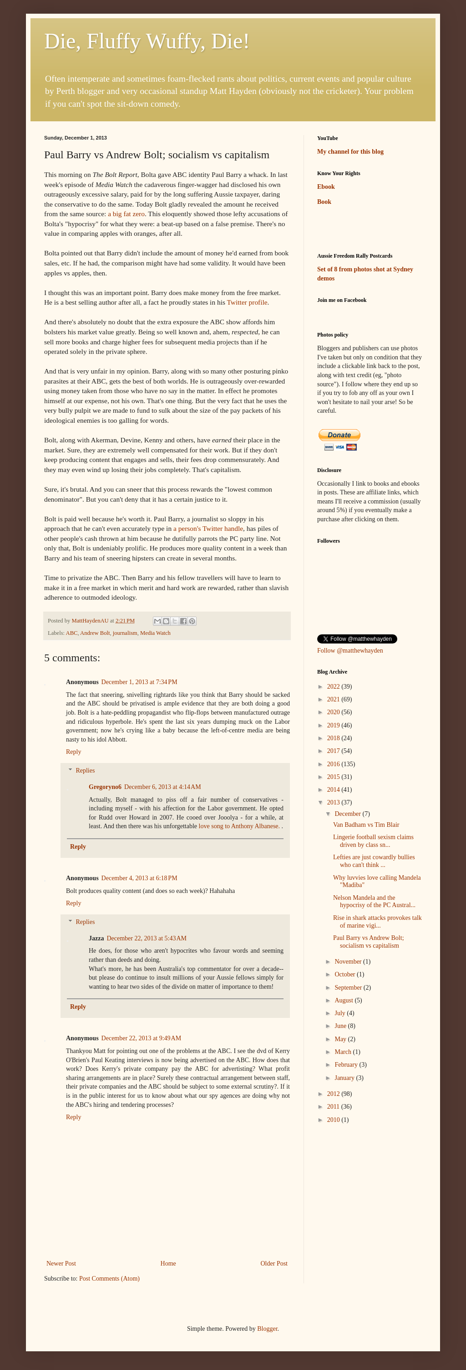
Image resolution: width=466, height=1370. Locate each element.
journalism (125, 633)
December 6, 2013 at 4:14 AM (162, 787)
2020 (334, 712)
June (341, 1025)
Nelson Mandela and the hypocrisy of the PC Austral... (374, 901)
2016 (334, 764)
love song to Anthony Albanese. (239, 826)
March (343, 1051)
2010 (334, 1119)
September (348, 987)
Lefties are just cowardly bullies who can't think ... (374, 861)
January (345, 1077)
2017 (334, 750)
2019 (334, 725)
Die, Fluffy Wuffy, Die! (147, 41)
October (345, 974)
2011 (334, 1106)
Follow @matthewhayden (350, 650)
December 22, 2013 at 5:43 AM (146, 938)
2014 (334, 789)
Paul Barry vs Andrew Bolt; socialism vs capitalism (368, 941)
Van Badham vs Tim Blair (366, 824)
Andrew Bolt (95, 633)
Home (168, 1263)
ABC (72, 633)
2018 (334, 738)
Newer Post (61, 1263)
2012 (334, 1093)
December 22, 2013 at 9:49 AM (141, 1038)
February (346, 1064)
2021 (334, 699)
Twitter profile (247, 302)
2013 (334, 802)
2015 (334, 776)
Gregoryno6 (105, 787)
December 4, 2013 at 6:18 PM (139, 878)
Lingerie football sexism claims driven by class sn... (373, 841)
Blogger (267, 1328)
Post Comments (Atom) (109, 1278)
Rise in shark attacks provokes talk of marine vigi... (377, 921)
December (348, 813)
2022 (334, 686)
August (344, 1000)
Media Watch (155, 633)
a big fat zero (126, 214)
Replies (85, 770)
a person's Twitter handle (208, 528)
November (348, 961)
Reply (73, 751)
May (341, 1039)
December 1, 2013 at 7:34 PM (139, 682)
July (340, 1013)
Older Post (274, 1263)
